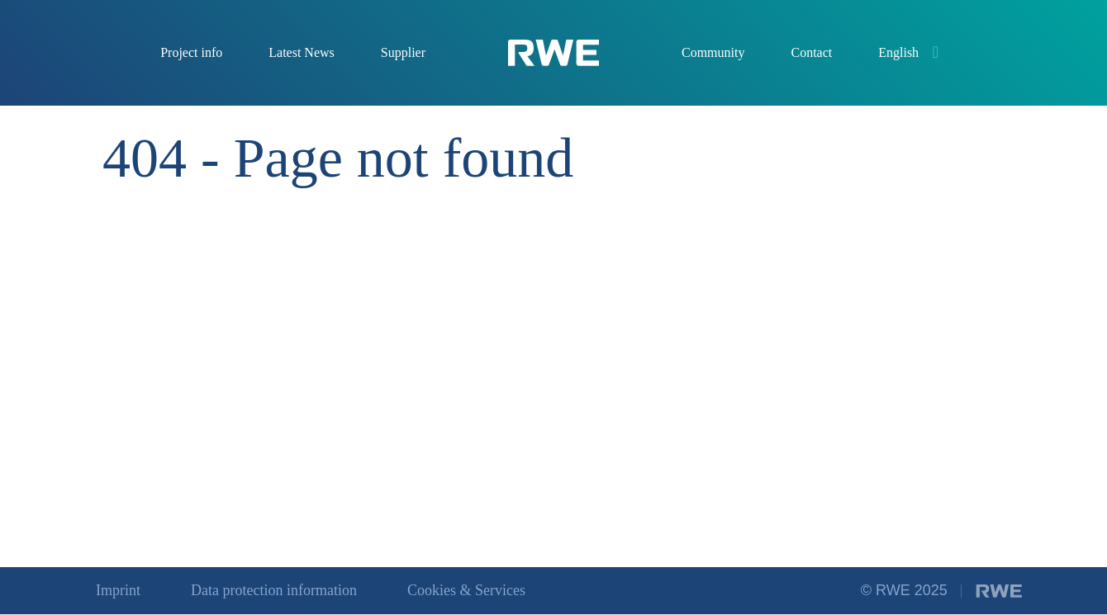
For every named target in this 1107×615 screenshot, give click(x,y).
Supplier (403, 52)
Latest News (301, 52)
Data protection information (274, 590)
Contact (811, 52)
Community (713, 52)
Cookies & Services (466, 590)
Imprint (118, 590)
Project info (191, 52)
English (898, 52)
